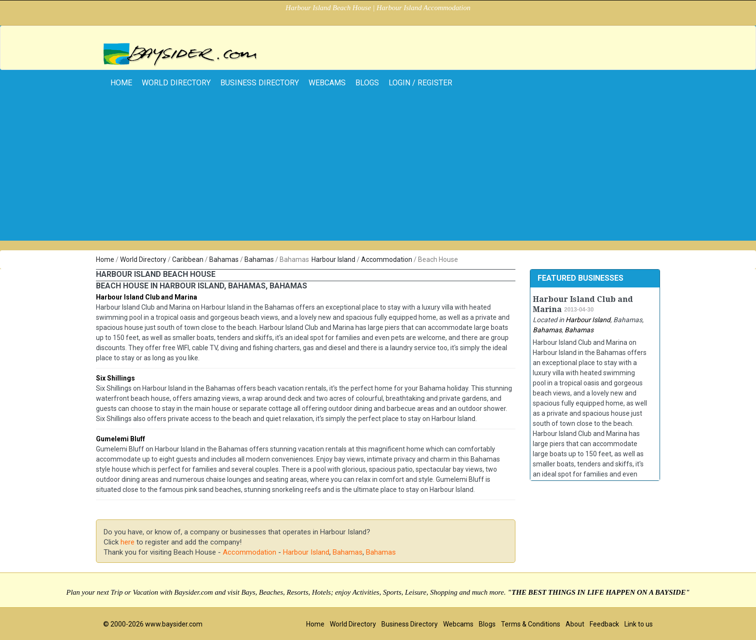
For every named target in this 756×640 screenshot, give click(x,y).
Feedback (604, 624)
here (128, 542)
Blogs (367, 82)
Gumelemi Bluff (120, 439)
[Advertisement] (378, 173)
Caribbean (187, 259)
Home (105, 259)
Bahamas (224, 259)
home (121, 82)
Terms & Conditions (530, 624)
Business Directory (259, 82)
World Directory (176, 82)
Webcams (327, 82)
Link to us (638, 624)
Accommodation (386, 259)
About (575, 624)
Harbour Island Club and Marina (146, 297)
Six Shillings (115, 378)
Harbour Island (333, 259)
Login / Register (420, 82)
